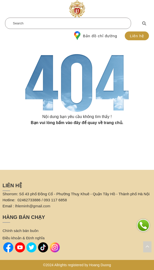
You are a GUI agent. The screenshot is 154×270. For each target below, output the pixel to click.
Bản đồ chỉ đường (95, 36)
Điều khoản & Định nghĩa (24, 238)
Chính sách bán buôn (21, 230)
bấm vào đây (68, 123)
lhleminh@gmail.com (32, 206)
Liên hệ (137, 36)
